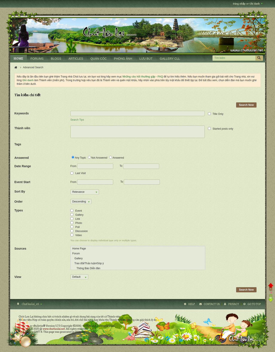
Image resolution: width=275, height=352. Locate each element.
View (17, 277)
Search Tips (77, 119)
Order (18, 201)
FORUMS (37, 58)
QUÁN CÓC (98, 58)
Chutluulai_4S (31, 304)
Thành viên (22, 128)
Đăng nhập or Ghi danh (248, 3)
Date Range (22, 166)
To (139, 165)
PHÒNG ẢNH (123, 58)
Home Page (79, 248)
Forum (76, 253)
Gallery (77, 258)
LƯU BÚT (146, 58)
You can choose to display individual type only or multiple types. (103, 240)
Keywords (21, 113)
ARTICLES (76, 58)
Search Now (246, 104)
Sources (20, 248)
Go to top (254, 304)
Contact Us (212, 304)
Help (191, 304)
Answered (21, 157)
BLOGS (56, 58)
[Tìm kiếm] (233, 58)
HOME (18, 59)
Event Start (22, 182)
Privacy (233, 304)
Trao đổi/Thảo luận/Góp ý (88, 263)
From (91, 166)
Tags (17, 144)
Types (18, 210)
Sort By (19, 191)
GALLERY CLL (170, 58)
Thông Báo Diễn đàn (86, 268)
